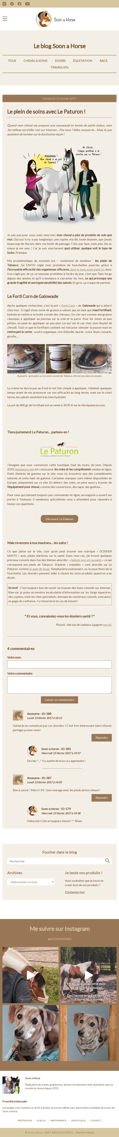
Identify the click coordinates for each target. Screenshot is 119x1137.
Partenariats (58, 1120)
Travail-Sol (59, 67)
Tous (12, 60)
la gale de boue (39, 569)
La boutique (78, 1120)
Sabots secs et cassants (86, 560)
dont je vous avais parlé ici (87, 269)
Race (103, 60)
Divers (60, 60)
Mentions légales (85, 1132)
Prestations (25, 1120)
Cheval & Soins (35, 60)
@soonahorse (59, 939)
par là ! (107, 624)
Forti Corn (68, 305)
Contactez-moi (74, 892)
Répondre (102, 737)
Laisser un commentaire (59, 699)
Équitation (82, 60)
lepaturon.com (24, 469)
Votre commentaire (19, 673)
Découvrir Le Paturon (59, 519)
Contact (96, 1120)
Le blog (41, 1120)
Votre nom (14, 657)
